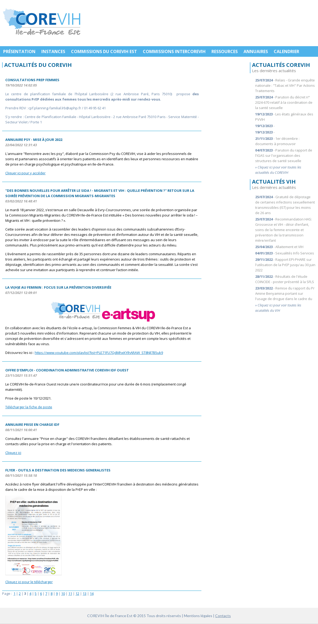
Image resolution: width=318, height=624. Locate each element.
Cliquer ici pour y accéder (25, 173)
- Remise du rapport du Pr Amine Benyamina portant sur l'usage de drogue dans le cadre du (285, 293)
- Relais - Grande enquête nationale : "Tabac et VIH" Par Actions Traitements (285, 85)
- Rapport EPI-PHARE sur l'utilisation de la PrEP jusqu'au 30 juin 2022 (285, 264)
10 (63, 593)
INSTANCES (53, 51)
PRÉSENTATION (19, 51)
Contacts (223, 615)
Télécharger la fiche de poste (28, 407)
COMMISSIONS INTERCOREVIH (174, 51)
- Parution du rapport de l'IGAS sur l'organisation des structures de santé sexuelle (283, 155)
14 (92, 593)
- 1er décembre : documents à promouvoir (277, 141)
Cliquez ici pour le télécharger (29, 581)
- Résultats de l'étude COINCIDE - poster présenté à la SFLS (284, 279)
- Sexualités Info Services (284, 253)
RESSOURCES (224, 51)
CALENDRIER (286, 51)
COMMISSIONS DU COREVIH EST (104, 51)
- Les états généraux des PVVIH (284, 117)
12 (77, 593)
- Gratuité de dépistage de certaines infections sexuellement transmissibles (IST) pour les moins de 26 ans (285, 204)
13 (84, 593)
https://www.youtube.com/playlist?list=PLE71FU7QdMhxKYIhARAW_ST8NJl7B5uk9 (99, 352)
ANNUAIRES (256, 51)
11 (70, 593)
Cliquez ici (13, 452)
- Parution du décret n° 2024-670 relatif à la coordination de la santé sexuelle (283, 102)
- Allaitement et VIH (279, 246)
